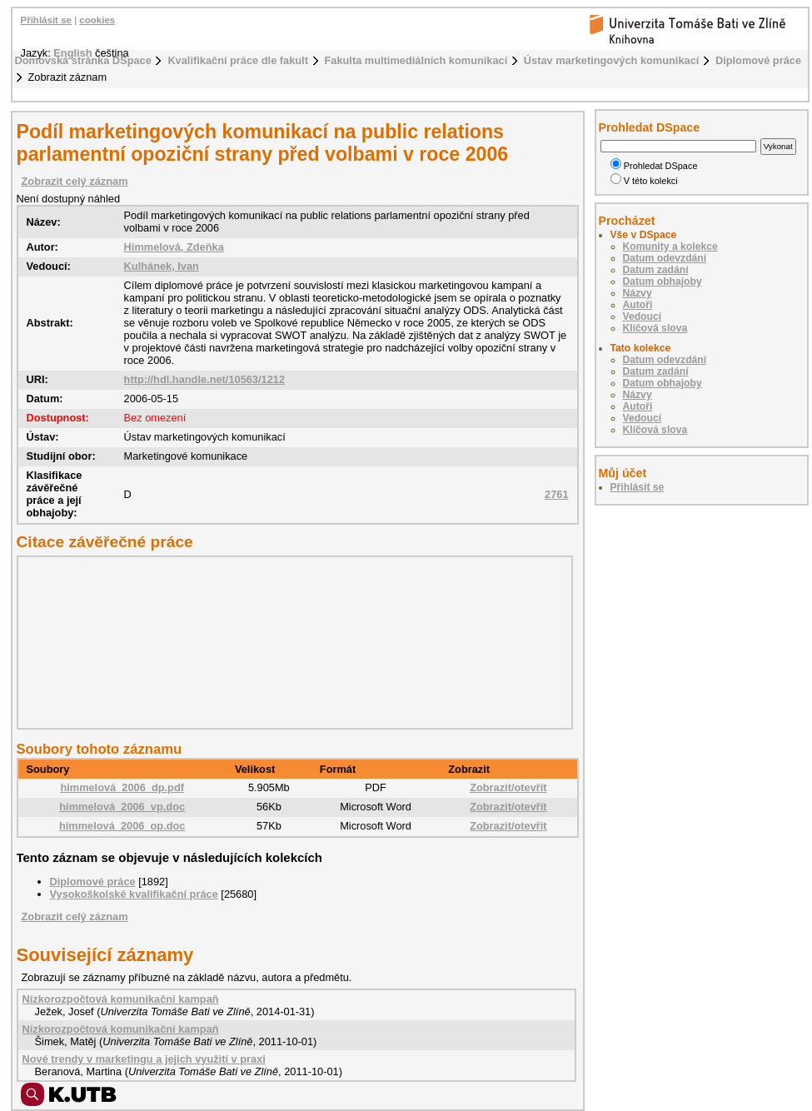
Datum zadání (656, 270)
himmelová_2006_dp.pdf (122, 787)
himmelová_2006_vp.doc (122, 806)
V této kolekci (644, 181)
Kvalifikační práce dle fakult (237, 60)
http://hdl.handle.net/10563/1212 (204, 379)
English (72, 53)
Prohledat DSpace (654, 166)
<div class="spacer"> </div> (290, 642)
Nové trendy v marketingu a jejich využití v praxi (144, 1059)
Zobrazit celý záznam (75, 181)
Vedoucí (642, 316)
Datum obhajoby (662, 281)
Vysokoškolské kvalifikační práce (134, 894)
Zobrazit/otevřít (508, 787)
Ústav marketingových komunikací (612, 60)
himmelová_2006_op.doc (122, 826)
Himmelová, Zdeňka (174, 247)
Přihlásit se (46, 20)
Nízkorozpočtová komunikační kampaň (120, 999)
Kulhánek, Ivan (161, 266)
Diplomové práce (758, 60)
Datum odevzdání (665, 258)
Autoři (638, 305)
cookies (97, 20)
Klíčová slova (655, 328)
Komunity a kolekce (670, 246)
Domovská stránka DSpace (83, 60)
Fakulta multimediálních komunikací (416, 60)
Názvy (637, 293)
